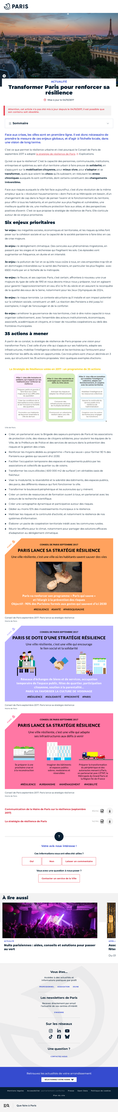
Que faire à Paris (26, 1105)
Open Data (82, 1091)
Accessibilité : (46, 1091)
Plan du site (59, 1095)
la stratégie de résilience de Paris (55, 153)
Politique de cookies (101, 1091)
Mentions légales (15, 1091)
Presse (71, 1091)
